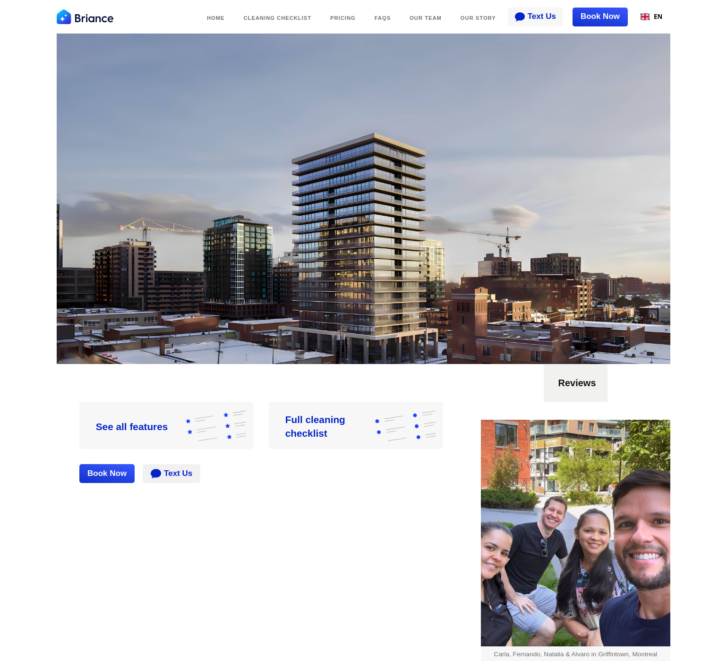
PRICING (343, 18)
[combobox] (651, 17)
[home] (85, 16)
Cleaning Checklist (278, 18)
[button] (543, 411)
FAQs (383, 18)
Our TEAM (426, 18)
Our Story (478, 18)
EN (652, 17)
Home (216, 18)
